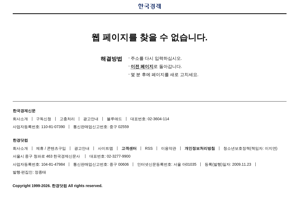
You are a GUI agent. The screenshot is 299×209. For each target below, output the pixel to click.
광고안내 (90, 119)
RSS (149, 148)
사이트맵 (105, 148)
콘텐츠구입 (56, 148)
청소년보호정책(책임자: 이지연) (250, 148)
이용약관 (168, 148)
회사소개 (20, 119)
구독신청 (43, 119)
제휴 (40, 148)
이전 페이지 (142, 66)
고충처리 (67, 119)
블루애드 (114, 119)
